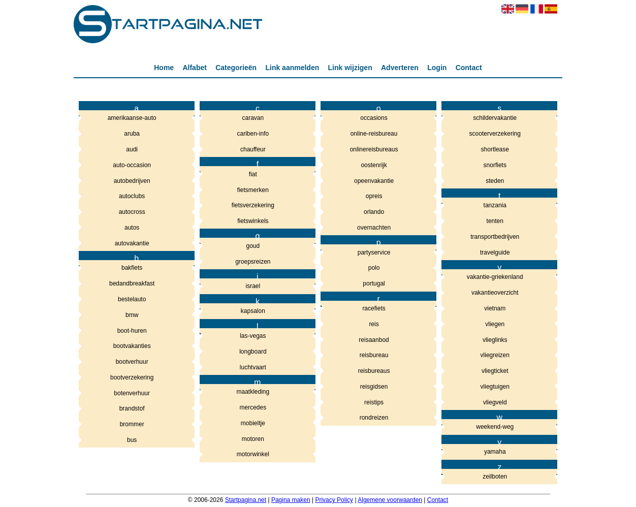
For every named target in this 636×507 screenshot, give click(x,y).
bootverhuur (132, 361)
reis (373, 324)
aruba (132, 133)
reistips (374, 402)
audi (132, 149)
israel (253, 286)
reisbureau (374, 355)
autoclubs (132, 196)
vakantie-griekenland (495, 276)
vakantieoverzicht (495, 292)
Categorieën (236, 68)
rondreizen (374, 417)
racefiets (373, 308)
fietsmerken (253, 190)
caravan (253, 117)
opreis (374, 196)
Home (164, 68)
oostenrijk (374, 165)
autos (131, 227)
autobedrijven (132, 180)
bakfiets (131, 267)
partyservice (374, 252)
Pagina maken (290, 499)
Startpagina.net (245, 499)
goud (253, 245)
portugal (374, 283)
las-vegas (253, 335)
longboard (252, 351)
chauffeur (253, 149)
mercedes (253, 407)
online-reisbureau (374, 133)
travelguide (495, 252)
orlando (374, 211)
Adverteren (400, 68)
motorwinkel (253, 454)
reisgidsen (374, 386)
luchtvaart (253, 367)
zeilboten (495, 476)
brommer (132, 424)
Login (437, 68)
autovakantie (132, 243)
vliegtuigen (495, 386)
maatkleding (253, 391)
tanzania (495, 205)
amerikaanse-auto (132, 117)
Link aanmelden (292, 68)
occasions (373, 117)
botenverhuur (132, 393)
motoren (253, 438)
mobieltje (253, 423)
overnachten (374, 227)
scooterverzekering (495, 133)
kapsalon (253, 310)
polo (374, 267)
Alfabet (194, 68)
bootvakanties (132, 346)
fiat (253, 174)
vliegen (494, 324)
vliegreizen (495, 355)
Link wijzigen (350, 68)
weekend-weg (495, 426)
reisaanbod (374, 339)
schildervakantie (495, 117)
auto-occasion (132, 165)
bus (132, 439)
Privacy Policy (334, 499)
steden (495, 180)
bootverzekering (131, 377)
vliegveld (495, 402)
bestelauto (132, 299)
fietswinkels (252, 221)
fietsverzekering (253, 205)
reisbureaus (374, 370)
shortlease (495, 149)
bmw (131, 315)
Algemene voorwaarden (390, 499)
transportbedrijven (494, 236)
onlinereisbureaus (374, 149)
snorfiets (495, 165)
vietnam (494, 308)
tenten (495, 221)
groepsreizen (252, 261)
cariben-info (253, 133)
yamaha (495, 451)
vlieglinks (495, 339)
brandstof (132, 408)
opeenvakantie (374, 180)
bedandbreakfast (131, 283)
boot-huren (132, 330)
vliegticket (495, 370)
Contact (469, 68)
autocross (132, 211)
